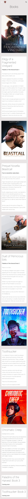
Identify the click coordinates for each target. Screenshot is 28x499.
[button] (2, 2)
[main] (14, 6)
